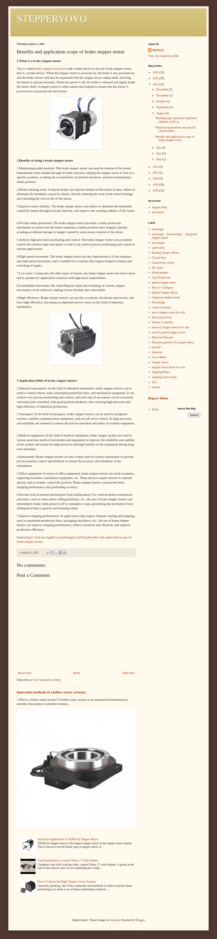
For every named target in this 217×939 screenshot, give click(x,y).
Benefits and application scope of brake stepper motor (174, 138)
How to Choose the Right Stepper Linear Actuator (67, 881)
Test (154, 382)
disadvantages (160, 272)
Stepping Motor (161, 372)
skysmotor (158, 212)
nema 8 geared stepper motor (169, 332)
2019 (156, 184)
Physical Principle (162, 337)
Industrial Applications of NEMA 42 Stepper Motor (68, 839)
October (161, 101)
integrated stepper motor (166, 297)
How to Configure (162, 287)
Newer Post (24, 673)
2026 (156, 72)
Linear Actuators (162, 307)
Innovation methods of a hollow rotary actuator (51, 692)
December (162, 89)
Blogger (140, 920)
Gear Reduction (161, 277)
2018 (156, 190)
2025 (156, 78)
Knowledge (158, 302)
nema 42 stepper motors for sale (170, 327)
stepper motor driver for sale (168, 367)
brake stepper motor (48, 68)
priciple (156, 347)
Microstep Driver (162, 317)
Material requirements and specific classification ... (175, 129)
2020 (156, 178)
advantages (158, 242)
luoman (115, 920)
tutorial (156, 387)
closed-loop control (163, 262)
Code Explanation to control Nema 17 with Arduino (68, 860)
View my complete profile (163, 56)
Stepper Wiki (159, 207)
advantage (158, 229)
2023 (156, 166)
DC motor (158, 267)
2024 (156, 84)
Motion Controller (162, 322)
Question (157, 352)
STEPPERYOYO (52, 18)
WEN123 (158, 50)
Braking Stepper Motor (165, 252)
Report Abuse (158, 398)
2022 (156, 172)
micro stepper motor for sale (168, 312)
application (158, 247)
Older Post (128, 673)
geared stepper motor (164, 282)
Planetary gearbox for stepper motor (173, 342)
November (162, 95)
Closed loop (159, 257)
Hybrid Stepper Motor (165, 292)
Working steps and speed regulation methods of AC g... (176, 120)
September (162, 107)
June (159, 153)
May (159, 159)
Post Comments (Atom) (47, 679)
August (160, 113)
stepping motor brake (164, 377)
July (159, 147)
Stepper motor (160, 362)
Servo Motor (159, 357)
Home (76, 673)
